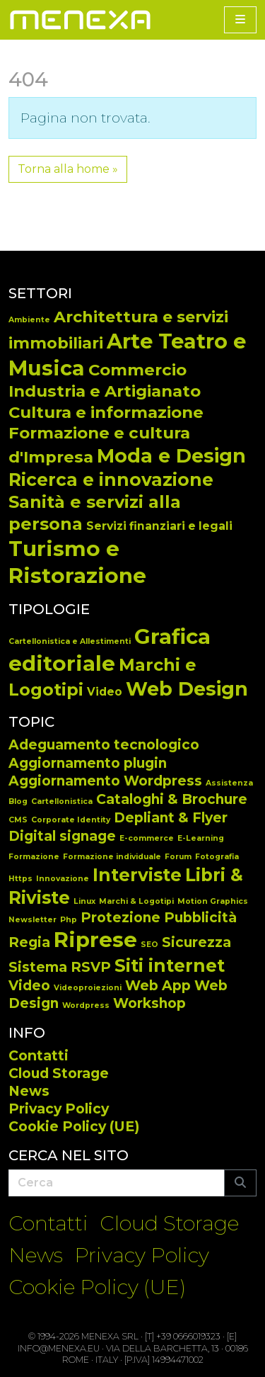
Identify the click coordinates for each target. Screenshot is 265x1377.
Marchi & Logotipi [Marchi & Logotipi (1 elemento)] (136, 901)
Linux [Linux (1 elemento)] (84, 901)
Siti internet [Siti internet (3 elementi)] (169, 965)
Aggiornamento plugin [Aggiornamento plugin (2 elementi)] (87, 763)
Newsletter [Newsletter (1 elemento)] (32, 919)
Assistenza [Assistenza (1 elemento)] (229, 783)
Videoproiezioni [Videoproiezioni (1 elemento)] (88, 987)
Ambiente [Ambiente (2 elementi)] (29, 319)
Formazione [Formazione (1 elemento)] (33, 856)
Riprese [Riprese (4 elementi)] (95, 939)
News (28, 1090)
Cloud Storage (58, 1073)
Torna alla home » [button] (68, 169)
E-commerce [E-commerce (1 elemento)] (146, 838)
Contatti (38, 1055)
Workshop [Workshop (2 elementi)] (149, 1003)
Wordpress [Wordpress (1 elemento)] (86, 1005)
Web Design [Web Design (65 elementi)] (187, 689)
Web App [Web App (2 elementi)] (158, 986)
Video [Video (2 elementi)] (29, 986)
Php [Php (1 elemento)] (68, 919)
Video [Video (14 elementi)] (104, 691)
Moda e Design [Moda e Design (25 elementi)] (171, 456)
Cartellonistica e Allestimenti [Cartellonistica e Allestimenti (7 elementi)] (69, 641)
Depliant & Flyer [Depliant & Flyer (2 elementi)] (171, 818)
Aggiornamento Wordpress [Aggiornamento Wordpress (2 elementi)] (105, 781)
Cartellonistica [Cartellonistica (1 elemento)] (62, 801)
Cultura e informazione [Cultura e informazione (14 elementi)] (106, 412)
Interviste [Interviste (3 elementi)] (137, 874)
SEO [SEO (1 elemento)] (149, 944)
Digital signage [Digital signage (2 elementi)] (62, 836)
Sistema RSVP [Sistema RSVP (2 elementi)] (59, 967)
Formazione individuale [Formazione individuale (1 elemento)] (112, 856)
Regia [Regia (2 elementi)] (29, 942)
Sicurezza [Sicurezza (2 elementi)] (196, 942)
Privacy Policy (58, 1108)
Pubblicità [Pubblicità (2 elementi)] (200, 918)
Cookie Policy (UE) (73, 1126)
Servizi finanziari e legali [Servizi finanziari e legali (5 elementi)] (159, 526)
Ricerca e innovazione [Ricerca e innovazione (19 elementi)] (110, 479)
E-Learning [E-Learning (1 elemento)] (200, 838)
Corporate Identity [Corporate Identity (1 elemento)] (70, 819)
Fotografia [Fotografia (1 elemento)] (217, 856)
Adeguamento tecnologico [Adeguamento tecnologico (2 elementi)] (103, 745)
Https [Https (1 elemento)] (20, 878)
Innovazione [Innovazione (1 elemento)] (62, 878)
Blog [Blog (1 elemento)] (18, 801)
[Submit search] (240, 1182)
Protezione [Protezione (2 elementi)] (120, 918)
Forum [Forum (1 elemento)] (178, 856)
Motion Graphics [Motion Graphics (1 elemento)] (212, 901)
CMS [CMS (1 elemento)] (18, 819)
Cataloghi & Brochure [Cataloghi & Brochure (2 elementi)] (171, 799)
